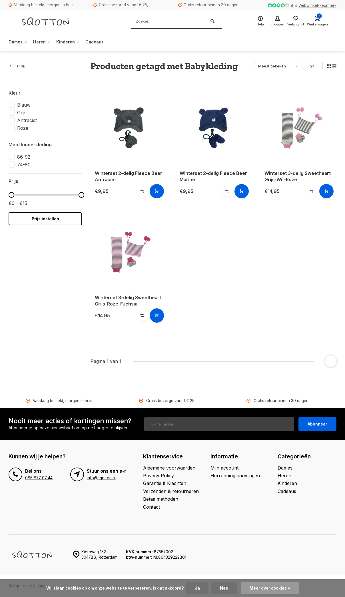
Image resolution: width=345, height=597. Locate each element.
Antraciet (27, 120)
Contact (151, 506)
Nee (224, 588)
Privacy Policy (158, 475)
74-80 (24, 164)
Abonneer (317, 423)
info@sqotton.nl (101, 477)
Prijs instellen (45, 218)
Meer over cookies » (270, 588)
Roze (22, 128)
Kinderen (74, 42)
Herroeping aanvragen (235, 475)
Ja (197, 588)
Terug (17, 65)
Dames (19, 42)
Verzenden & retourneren (171, 491)
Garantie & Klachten (164, 483)
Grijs (22, 112)
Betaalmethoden (160, 499)
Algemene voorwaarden (169, 467)
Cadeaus (102, 42)
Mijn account (224, 467)
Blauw (24, 105)
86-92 (23, 157)
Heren (45, 42)
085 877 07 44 (39, 477)
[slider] (11, 195)
